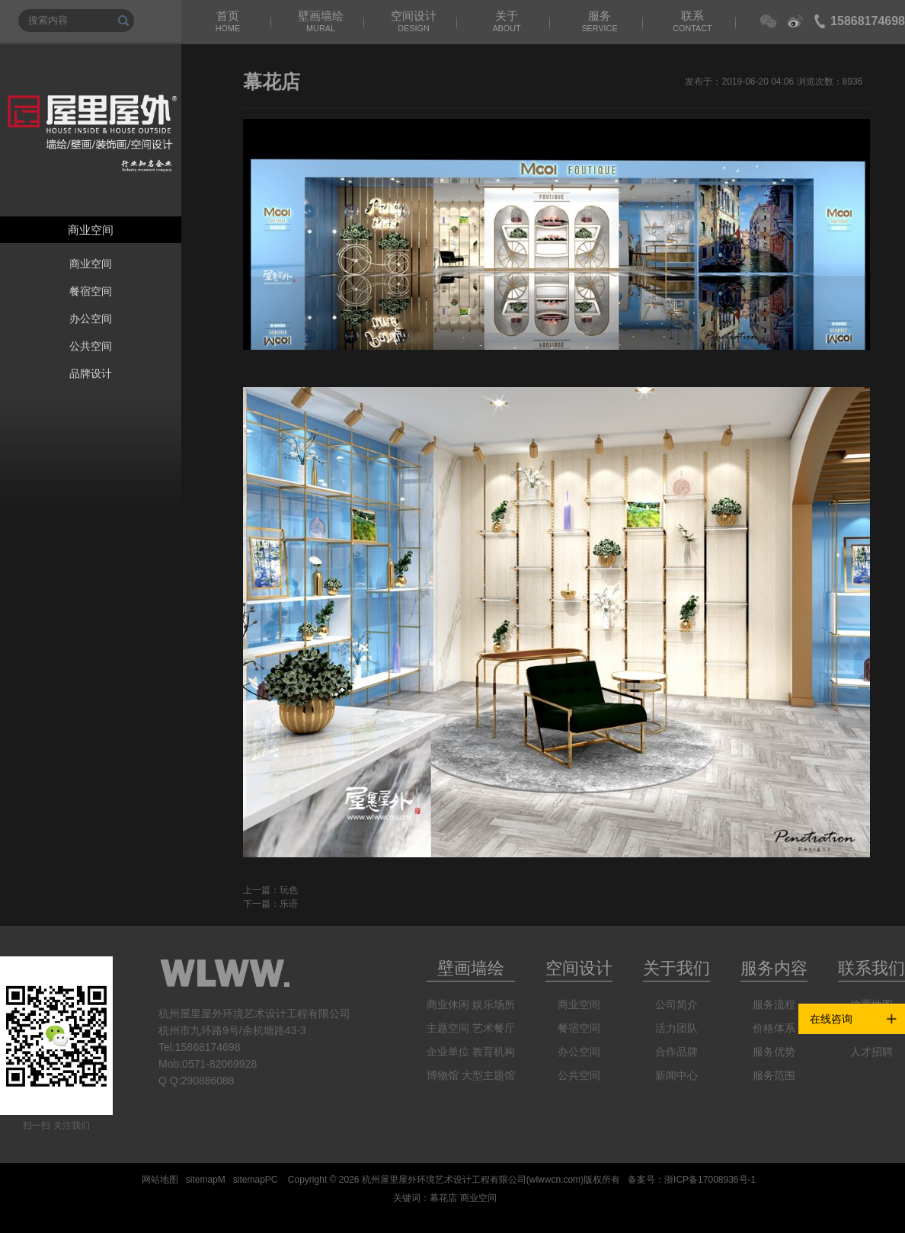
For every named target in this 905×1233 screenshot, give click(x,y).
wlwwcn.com (554, 1179)
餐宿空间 (90, 291)
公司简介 (676, 1004)
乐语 (289, 903)
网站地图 (160, 1179)
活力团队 (676, 1028)
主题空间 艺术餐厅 (471, 1028)
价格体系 (774, 1028)
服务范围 (774, 1075)
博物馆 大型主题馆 (471, 1075)
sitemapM (205, 1179)
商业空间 (90, 264)
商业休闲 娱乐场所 (471, 1004)
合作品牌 (676, 1052)
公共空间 (90, 346)
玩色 (289, 890)
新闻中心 (676, 1075)
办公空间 (90, 318)
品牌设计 (90, 373)
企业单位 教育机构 (471, 1052)
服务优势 (774, 1052)
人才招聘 (871, 1052)
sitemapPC (255, 1179)
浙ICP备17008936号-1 (710, 1179)
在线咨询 (831, 1019)
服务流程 (774, 1004)
